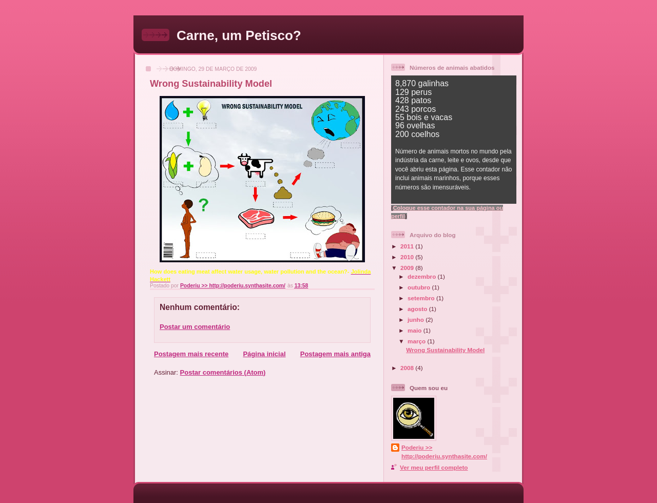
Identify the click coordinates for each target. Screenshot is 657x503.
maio (415, 330)
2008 (407, 367)
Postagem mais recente (191, 354)
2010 (407, 257)
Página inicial (264, 354)
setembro (422, 298)
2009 (407, 267)
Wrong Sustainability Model (445, 349)
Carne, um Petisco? (239, 35)
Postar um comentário (195, 327)
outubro (420, 287)
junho (417, 319)
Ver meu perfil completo (434, 467)
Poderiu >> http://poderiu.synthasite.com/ (444, 451)
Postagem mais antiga (335, 354)
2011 (407, 246)
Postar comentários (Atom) (223, 372)
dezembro (422, 276)
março (417, 341)
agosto (418, 308)
